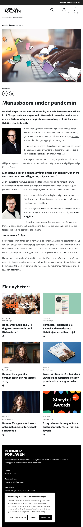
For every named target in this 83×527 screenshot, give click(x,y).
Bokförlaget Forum (65, 181)
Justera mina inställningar (18, 517)
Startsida (4, 17)
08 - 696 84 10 (10, 473)
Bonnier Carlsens (44, 149)
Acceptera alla (45, 517)
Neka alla (33, 517)
